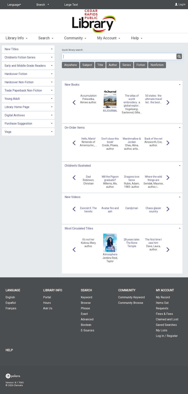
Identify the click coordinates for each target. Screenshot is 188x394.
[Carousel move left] (74, 103)
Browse (86, 303)
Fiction (140, 65)
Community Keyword (131, 297)
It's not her (88, 239)
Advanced (87, 319)
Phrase (85, 308)
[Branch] (42, 4)
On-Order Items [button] (75, 127)
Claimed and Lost (167, 319)
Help (9, 350)
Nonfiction (157, 65)
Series (126, 65)
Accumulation (88, 95)
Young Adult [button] (12, 98)
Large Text (71, 4)
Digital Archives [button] (15, 115)
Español (11, 303)
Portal (47, 297)
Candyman (131, 208)
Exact (84, 314)
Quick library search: (73, 49)
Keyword (86, 297)
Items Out (162, 303)
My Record (163, 297)
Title (100, 65)
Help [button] (136, 38)
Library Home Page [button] (17, 107)
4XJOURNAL (110, 110)
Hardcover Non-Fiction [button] (19, 82)
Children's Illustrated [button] (78, 165)
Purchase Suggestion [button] (18, 123)
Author (113, 65)
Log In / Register (167, 336)
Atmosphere (110, 254)
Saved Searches (166, 325)
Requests (162, 308)
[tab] (122, 84)
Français (11, 308)
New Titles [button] (12, 49)
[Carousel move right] (167, 103)
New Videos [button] (72, 197)
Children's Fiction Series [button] (20, 57)
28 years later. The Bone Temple (132, 243)
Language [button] (13, 290)
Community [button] (75, 38)
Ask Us (47, 308)
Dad (88, 176)
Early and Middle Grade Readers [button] (25, 65)
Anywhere (70, 65)
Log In (182, 4)
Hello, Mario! (88, 138)
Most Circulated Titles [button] (79, 228)
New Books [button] (72, 84)
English (10, 297)
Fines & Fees (164, 314)
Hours (47, 303)
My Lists (161, 330)
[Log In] (176, 4)
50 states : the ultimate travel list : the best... (153, 99)
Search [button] (45, 38)
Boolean (86, 325)
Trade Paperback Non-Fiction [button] (23, 90)
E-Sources (87, 330)
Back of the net (153, 138)
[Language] (14, 4)
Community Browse (130, 303)
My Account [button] (108, 38)
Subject (87, 65)
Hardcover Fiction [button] (16, 74)
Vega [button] (8, 132)
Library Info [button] (16, 38)
